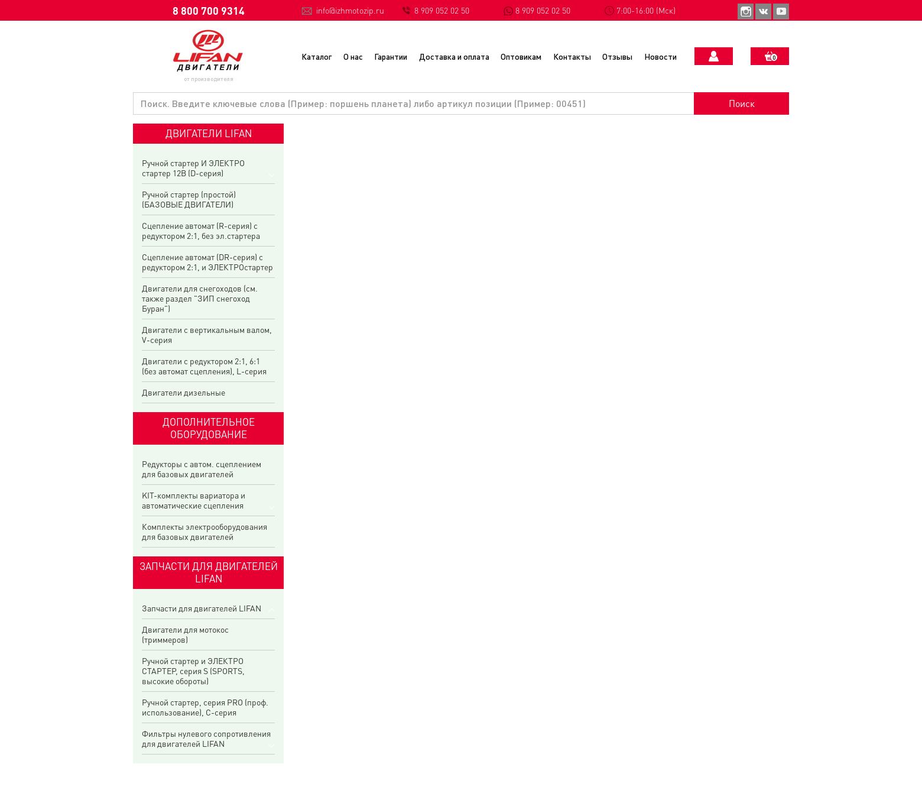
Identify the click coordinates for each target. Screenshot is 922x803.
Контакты (572, 56)
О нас (353, 56)
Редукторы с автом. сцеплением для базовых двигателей (201, 469)
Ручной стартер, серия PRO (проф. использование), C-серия (205, 707)
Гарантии (390, 56)
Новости (660, 56)
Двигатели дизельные (183, 392)
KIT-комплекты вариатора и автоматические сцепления (193, 500)
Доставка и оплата (454, 56)
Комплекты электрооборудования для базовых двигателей (204, 532)
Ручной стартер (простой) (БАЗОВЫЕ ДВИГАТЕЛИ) (189, 199)
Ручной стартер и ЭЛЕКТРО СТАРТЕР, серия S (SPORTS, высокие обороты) (193, 671)
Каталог (316, 56)
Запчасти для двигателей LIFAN (201, 608)
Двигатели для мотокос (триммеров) (185, 634)
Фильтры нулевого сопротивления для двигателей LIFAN (206, 738)
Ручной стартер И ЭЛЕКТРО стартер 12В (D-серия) (193, 168)
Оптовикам (521, 56)
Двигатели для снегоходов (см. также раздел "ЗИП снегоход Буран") (200, 298)
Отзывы (617, 56)
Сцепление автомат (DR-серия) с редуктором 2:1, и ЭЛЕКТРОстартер (207, 262)
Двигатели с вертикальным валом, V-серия (207, 335)
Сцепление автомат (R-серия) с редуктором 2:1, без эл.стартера (201, 231)
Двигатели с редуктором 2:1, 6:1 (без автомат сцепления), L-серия (204, 366)
